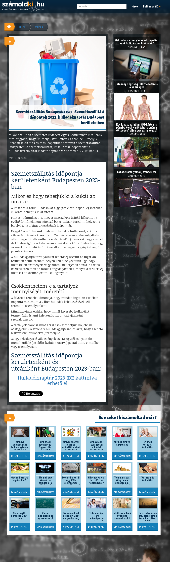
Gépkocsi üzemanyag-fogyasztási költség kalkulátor (45, 447)
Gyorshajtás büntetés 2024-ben (19, 516)
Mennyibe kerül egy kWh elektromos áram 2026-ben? (71, 481)
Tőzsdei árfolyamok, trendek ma (137, 172)
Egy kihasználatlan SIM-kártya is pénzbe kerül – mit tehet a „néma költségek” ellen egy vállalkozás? (136, 127)
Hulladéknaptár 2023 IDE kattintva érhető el (57, 380)
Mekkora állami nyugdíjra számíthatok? (122, 516)
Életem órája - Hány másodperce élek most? (96, 517)
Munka (39, 27)
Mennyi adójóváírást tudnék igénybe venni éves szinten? (20, 447)
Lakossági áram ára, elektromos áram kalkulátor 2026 (148, 517)
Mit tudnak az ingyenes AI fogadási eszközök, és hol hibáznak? (136, 42)
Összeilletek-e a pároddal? (19, 479)
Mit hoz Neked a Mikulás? (122, 443)
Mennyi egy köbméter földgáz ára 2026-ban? (45, 481)
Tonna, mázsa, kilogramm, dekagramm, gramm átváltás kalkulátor (122, 483)
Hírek (134, 6)
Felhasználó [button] (152, 6)
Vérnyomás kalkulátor (147, 479)
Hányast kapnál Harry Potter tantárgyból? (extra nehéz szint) (96, 483)
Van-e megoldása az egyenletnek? (45, 516)
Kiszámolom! (19, 456)
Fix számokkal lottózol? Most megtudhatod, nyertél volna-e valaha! (71, 518)
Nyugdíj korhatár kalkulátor (147, 444)
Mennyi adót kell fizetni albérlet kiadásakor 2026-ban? (96, 447)
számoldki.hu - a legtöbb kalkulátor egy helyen (23, 7)
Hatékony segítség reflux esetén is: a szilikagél (136, 85)
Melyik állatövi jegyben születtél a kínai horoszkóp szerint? (71, 447)
